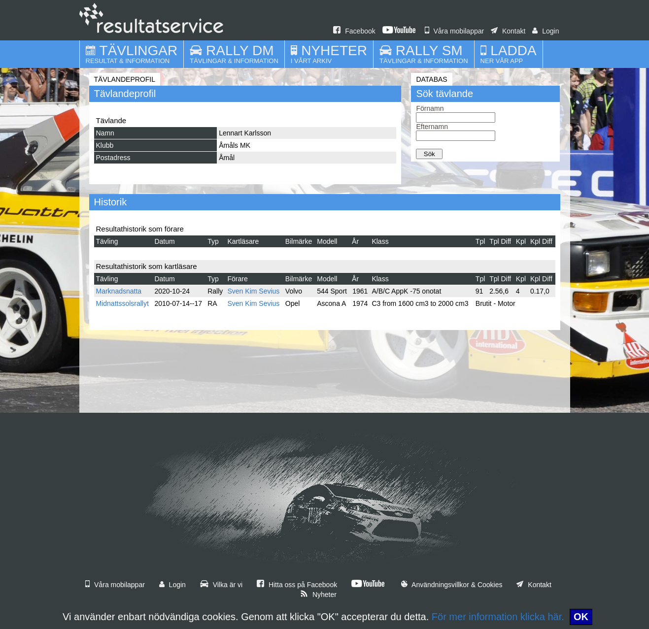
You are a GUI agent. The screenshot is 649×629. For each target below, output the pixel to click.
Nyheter (318, 594)
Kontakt (508, 31)
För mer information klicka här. (498, 616)
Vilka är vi (221, 585)
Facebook (354, 31)
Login (545, 31)
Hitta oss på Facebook (297, 585)
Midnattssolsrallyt (122, 303)
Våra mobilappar (454, 31)
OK (581, 616)
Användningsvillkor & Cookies (452, 585)
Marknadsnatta (119, 291)
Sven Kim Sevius (254, 291)
